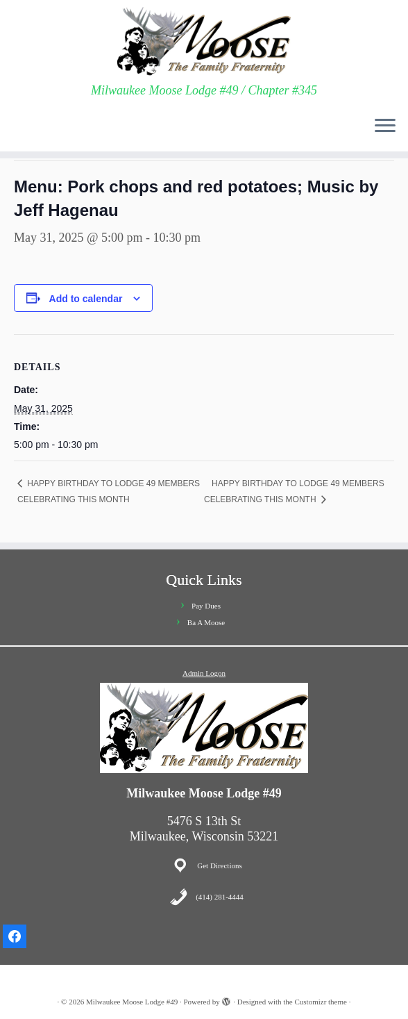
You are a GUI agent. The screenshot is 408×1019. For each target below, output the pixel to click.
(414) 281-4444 (220, 897)
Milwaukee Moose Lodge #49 (132, 1001)
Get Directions (219, 865)
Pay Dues (206, 606)
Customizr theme (320, 1001)
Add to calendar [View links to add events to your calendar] (86, 298)
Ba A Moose (206, 622)
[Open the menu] (385, 126)
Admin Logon (204, 673)
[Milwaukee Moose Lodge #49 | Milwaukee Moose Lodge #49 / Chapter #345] (204, 41)
